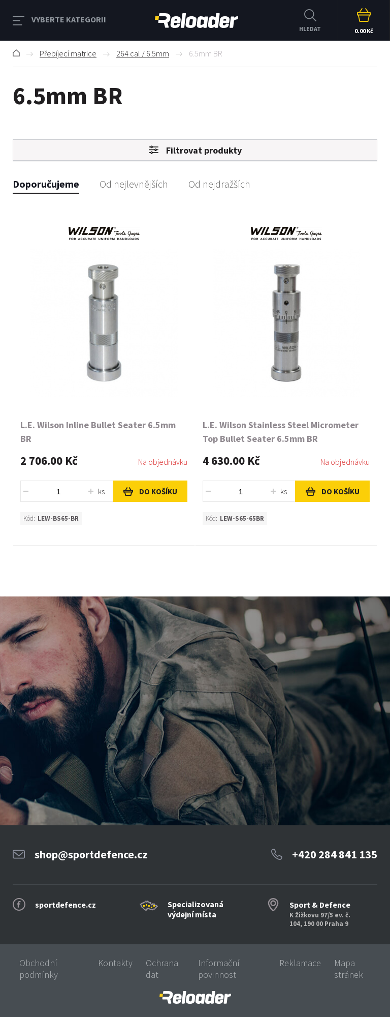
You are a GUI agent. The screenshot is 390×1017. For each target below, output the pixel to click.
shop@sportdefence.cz (91, 854)
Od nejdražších (219, 183)
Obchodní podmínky (38, 968)
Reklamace (300, 963)
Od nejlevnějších (134, 183)
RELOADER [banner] (196, 20)
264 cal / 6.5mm (142, 53)
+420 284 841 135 (334, 854)
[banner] (195, 997)
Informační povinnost (219, 968)
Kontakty (115, 963)
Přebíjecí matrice (68, 53)
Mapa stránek (348, 968)
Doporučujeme (46, 183)
